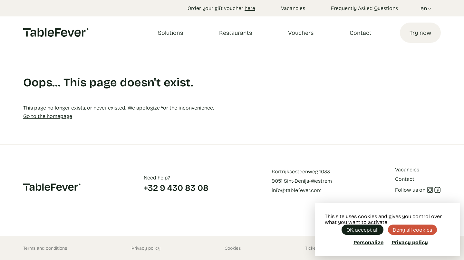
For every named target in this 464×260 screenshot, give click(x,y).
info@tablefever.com (297, 190)
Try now (420, 32)
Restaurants (235, 32)
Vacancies (293, 8)
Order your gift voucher (221, 8)
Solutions (170, 32)
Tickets (312, 248)
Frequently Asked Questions (364, 8)
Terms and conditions (45, 248)
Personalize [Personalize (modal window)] (368, 242)
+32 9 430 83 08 (176, 187)
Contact (361, 32)
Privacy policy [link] (410, 242)
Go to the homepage (47, 116)
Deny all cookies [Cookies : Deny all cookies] (412, 229)
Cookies (233, 248)
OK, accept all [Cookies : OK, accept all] (362, 229)
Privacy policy (145, 248)
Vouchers (301, 32)
